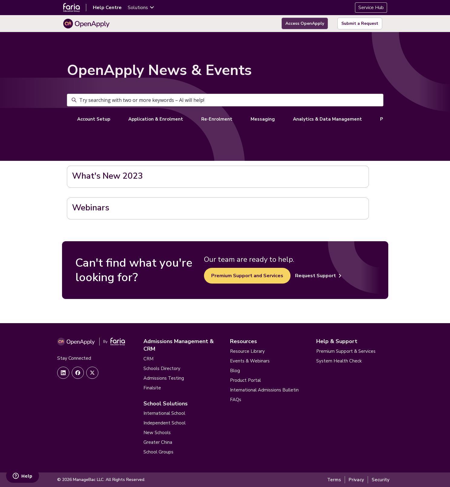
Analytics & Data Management (327, 119)
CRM (148, 359)
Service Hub (371, 7)
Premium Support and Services (247, 275)
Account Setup (93, 119)
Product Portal (245, 380)
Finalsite (152, 388)
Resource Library (247, 351)
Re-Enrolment (216, 119)
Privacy (356, 480)
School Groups (158, 452)
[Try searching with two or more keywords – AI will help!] (225, 100)
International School (164, 413)
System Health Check (339, 361)
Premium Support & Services (346, 351)
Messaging (263, 119)
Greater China (157, 442)
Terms (334, 480)
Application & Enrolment (155, 119)
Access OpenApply (304, 23)
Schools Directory (161, 368)
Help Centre (107, 7)
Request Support (318, 275)
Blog (235, 371)
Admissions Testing (163, 378)
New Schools (157, 433)
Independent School (164, 423)
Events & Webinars (250, 361)
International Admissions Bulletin (264, 390)
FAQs (235, 400)
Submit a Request (359, 23)
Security (380, 480)
